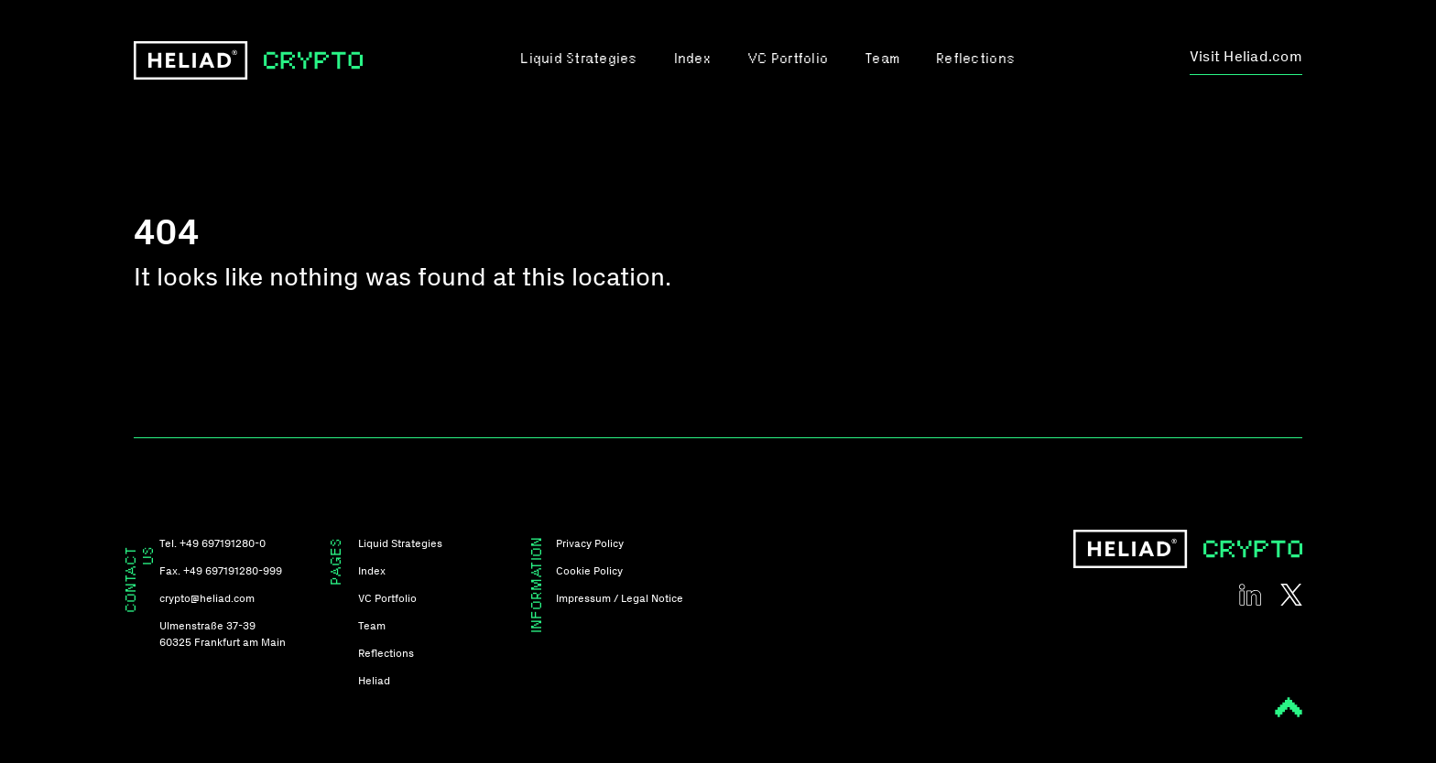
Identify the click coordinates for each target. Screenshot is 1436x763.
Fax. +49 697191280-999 (220, 570)
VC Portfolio (787, 60)
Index (692, 60)
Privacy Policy (590, 543)
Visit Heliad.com (1246, 56)
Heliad (374, 680)
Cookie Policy (589, 570)
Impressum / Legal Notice (619, 598)
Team (882, 60)
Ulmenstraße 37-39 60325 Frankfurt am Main (222, 634)
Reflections (975, 60)
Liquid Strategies (578, 60)
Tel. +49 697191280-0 (212, 543)
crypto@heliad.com (207, 598)
